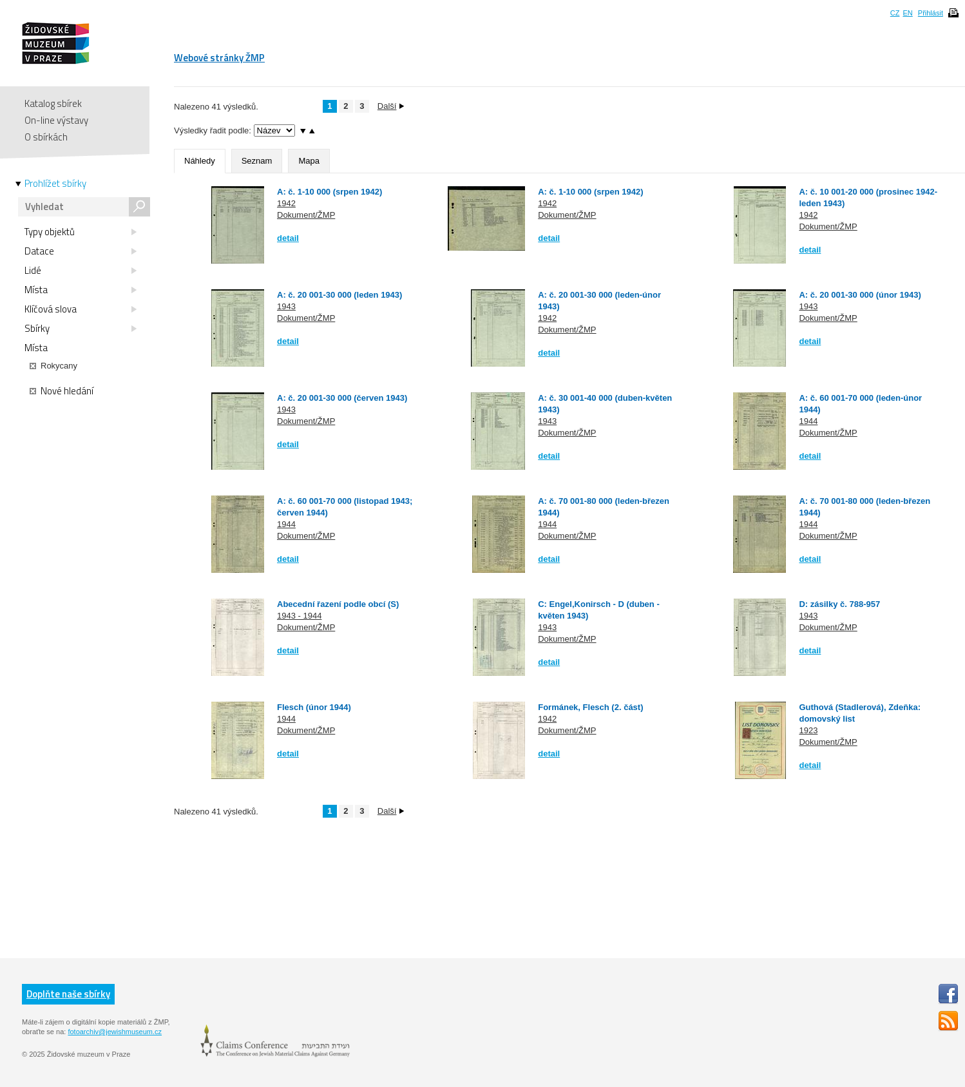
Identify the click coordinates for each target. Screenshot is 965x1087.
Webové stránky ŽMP (219, 57)
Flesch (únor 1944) (314, 707)
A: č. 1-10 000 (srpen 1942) (329, 192)
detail (288, 238)
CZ (895, 13)
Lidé (80, 270)
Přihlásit (930, 13)
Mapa (309, 161)
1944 (808, 421)
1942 (286, 203)
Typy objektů (80, 232)
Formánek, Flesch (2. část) (590, 707)
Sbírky (80, 328)
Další (391, 106)
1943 (286, 306)
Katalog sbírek (53, 103)
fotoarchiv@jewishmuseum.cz (115, 1031)
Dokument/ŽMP (306, 215)
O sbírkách (46, 137)
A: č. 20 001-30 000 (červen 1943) (342, 398)
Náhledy (199, 161)
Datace (80, 251)
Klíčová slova (80, 309)
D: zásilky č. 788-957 (839, 604)
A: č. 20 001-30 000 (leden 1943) (339, 295)
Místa (80, 290)
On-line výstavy (56, 120)
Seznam (257, 161)
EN (907, 13)
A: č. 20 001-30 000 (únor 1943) (860, 295)
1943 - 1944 (299, 615)
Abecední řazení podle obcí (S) (338, 604)
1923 (808, 730)
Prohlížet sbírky (55, 183)
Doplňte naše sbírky (68, 993)
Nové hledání (61, 391)
